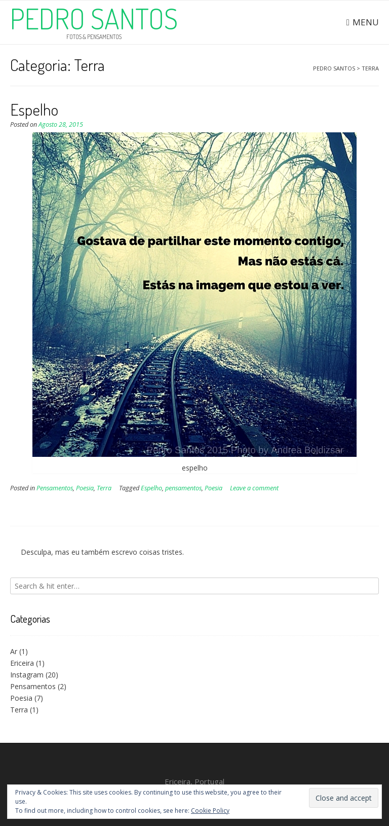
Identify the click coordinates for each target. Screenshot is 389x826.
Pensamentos (54, 488)
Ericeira (22, 663)
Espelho (34, 109)
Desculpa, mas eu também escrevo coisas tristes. (102, 552)
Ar (13, 651)
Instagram (27, 674)
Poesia (85, 488)
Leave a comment (254, 488)
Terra (104, 488)
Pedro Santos (94, 18)
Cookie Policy (210, 810)
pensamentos (183, 488)
